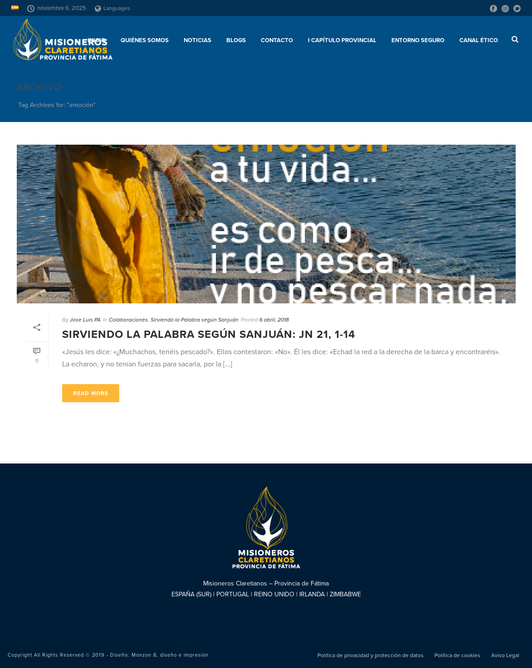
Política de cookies (457, 655)
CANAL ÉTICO (478, 40)
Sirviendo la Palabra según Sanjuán (195, 320)
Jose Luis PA (85, 320)
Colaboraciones (128, 320)
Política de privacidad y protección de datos (370, 655)
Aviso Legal (505, 655)
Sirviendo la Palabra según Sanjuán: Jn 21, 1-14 (208, 334)
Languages (112, 8)
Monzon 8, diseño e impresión (170, 655)
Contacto (277, 40)
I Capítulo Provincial (342, 40)
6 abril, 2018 (274, 320)
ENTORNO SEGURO (417, 40)
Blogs (236, 40)
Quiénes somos (145, 40)
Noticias (197, 40)
